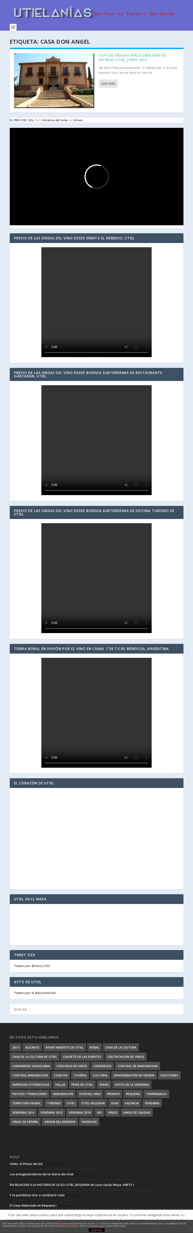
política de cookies (68, 1226)
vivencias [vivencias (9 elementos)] (89, 1122)
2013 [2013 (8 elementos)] (15, 1047)
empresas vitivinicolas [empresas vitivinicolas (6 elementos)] (30, 1085)
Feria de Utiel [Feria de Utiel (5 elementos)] (82, 1085)
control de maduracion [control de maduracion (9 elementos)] (137, 1066)
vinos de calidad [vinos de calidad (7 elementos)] (136, 1112)
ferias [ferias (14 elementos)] (104, 1085)
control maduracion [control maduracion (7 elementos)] (30, 1075)
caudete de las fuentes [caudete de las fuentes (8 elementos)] (82, 1057)
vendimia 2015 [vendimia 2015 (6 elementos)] (52, 1112)
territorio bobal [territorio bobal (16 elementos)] (26, 1103)
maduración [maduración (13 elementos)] (63, 1094)
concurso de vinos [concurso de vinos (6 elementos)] (71, 1066)
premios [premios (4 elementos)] (113, 1094)
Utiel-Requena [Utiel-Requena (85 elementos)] (93, 1103)
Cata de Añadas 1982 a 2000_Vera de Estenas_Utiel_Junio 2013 (132, 57)
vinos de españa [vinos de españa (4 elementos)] (25, 1122)
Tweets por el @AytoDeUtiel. (35, 993)
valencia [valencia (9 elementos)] (132, 1103)
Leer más (108, 84)
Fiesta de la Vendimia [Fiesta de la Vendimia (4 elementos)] (132, 1085)
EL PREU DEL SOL (22, 120)
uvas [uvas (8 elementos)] (115, 1103)
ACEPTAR (96, 1230)
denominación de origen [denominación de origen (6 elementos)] (134, 1075)
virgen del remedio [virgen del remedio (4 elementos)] (60, 1122)
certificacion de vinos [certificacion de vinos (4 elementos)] (125, 1057)
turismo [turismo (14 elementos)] (54, 1103)
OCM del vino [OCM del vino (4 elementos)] (90, 1094)
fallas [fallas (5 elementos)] (60, 1085)
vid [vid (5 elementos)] (99, 1112)
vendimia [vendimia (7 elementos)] (152, 1103)
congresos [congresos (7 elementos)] (102, 1066)
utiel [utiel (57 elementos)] (71, 1103)
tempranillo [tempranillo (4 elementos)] (156, 1094)
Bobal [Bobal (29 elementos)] (94, 1047)
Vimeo (78, 120)
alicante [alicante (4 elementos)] (32, 1047)
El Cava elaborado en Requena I (33, 1205)
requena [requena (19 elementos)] (133, 1094)
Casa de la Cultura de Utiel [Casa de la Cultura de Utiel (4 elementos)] (34, 1057)
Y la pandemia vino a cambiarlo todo (37, 1195)
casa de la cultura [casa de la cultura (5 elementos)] (120, 1047)
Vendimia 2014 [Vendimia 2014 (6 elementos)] (23, 1112)
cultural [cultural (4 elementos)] (100, 1075)
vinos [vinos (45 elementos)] (112, 1112)
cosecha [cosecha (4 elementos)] (60, 1075)
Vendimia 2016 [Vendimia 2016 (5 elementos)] (80, 1112)
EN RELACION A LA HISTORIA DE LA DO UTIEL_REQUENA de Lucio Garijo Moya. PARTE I (72, 1185)
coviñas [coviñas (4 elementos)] (80, 1075)
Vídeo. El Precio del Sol (26, 1164)
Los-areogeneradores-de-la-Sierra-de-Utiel (41, 1174)
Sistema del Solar (55, 120)
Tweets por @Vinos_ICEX (32, 966)
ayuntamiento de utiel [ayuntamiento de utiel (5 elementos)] (65, 1047)
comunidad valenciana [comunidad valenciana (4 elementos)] (31, 1066)
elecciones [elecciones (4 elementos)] (169, 1075)
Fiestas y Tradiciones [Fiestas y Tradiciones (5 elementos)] (29, 1094)
